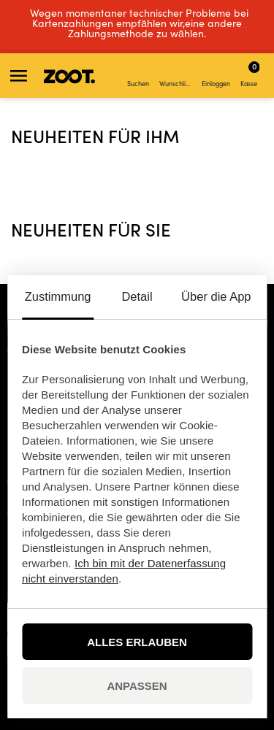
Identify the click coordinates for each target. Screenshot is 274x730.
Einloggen (216, 76)
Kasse (249, 74)
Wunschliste (176, 76)
